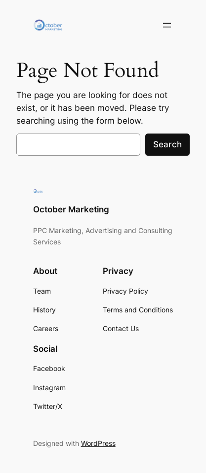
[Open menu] (167, 25)
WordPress (98, 443)
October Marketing (71, 209)
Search (167, 144)
